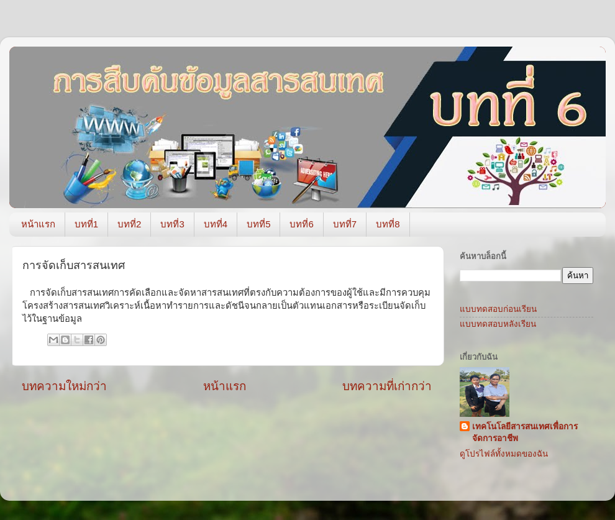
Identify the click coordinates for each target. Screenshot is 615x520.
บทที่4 (215, 224)
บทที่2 (129, 224)
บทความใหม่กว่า (64, 386)
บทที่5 (258, 224)
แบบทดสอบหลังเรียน (498, 324)
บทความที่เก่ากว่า (387, 386)
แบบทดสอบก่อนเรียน (498, 309)
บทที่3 (172, 224)
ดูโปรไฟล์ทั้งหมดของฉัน (504, 453)
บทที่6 (301, 224)
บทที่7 (345, 224)
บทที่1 (86, 224)
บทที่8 (387, 224)
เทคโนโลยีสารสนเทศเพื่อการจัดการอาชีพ (525, 432)
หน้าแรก (38, 224)
